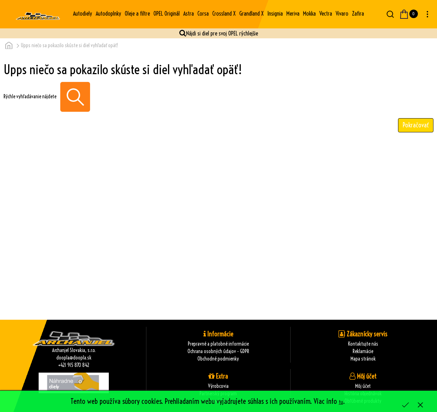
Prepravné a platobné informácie (218, 344)
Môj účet (363, 386)
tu (341, 402)
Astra (188, 13)
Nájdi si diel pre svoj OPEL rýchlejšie (222, 33)
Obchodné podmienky (218, 359)
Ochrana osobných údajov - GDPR (218, 351)
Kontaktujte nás (363, 344)
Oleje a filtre (137, 13)
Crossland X (224, 13)
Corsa (203, 13)
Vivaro (342, 13)
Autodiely (82, 13)
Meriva (292, 13)
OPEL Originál (166, 13)
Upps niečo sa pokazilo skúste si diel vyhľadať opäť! (69, 45)
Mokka (309, 13)
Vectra (325, 13)
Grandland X (251, 13)
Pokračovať (416, 125)
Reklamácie (363, 351)
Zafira (358, 13)
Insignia (275, 13)
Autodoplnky (108, 13)
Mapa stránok (363, 359)
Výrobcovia (218, 386)
